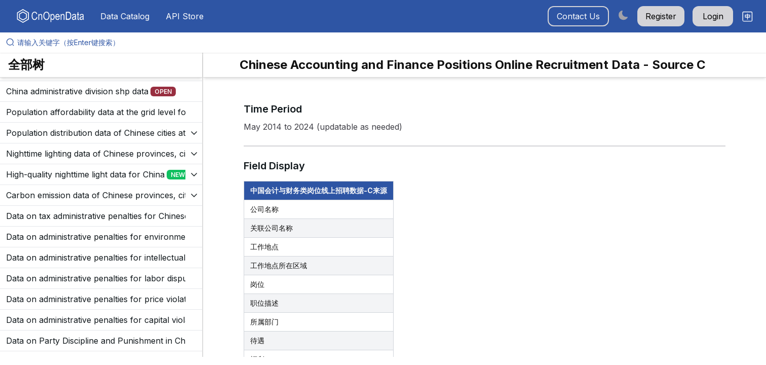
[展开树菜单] (101, 91)
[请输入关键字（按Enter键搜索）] (387, 43)
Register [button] (660, 16)
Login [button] (713, 16)
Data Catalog (124, 16)
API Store (185, 16)
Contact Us (578, 16)
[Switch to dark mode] (623, 15)
